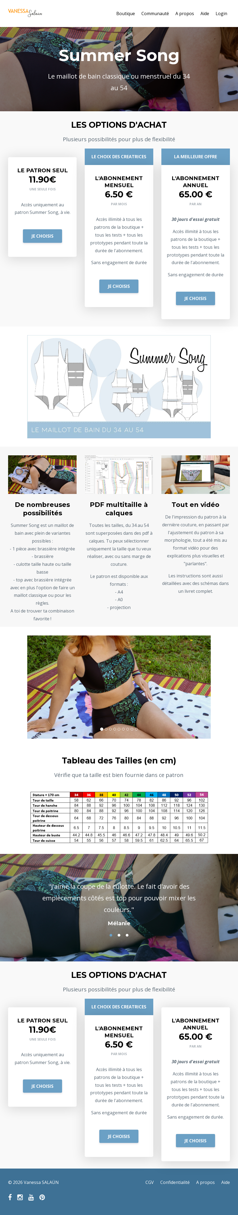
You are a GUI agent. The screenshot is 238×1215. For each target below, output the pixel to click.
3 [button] (127, 935)
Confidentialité (175, 1182)
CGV (149, 1182)
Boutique (125, 13)
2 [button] (119, 935)
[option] (119, 899)
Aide (204, 13)
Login (221, 13)
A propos (184, 13)
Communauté (155, 13)
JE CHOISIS (42, 236)
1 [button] (111, 935)
